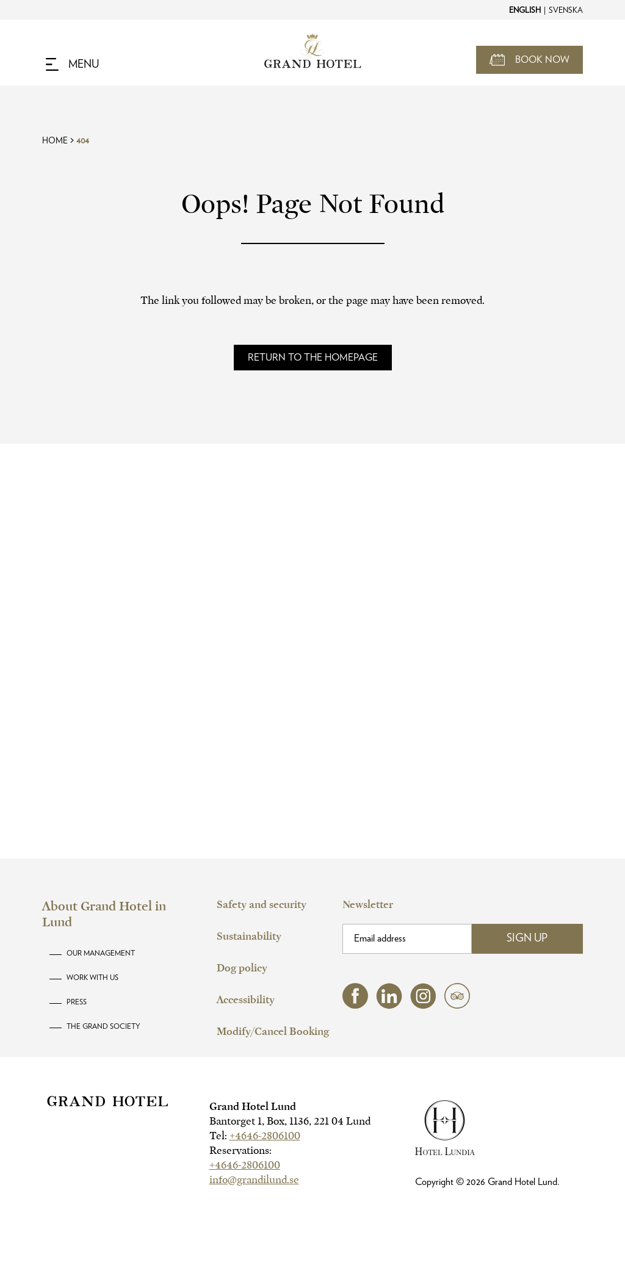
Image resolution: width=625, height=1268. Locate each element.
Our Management (101, 953)
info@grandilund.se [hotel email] (254, 1179)
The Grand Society (103, 1026)
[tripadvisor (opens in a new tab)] (457, 1005)
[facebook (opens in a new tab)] (355, 1005)
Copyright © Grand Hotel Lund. (487, 1182)
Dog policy (242, 968)
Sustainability (249, 936)
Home (55, 141)
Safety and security (261, 904)
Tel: (254, 1135)
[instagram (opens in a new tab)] (423, 1006)
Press (77, 1002)
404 (82, 141)
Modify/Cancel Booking (273, 1031)
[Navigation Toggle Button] (72, 64)
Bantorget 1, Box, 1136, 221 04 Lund (289, 1121)
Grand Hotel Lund (252, 1106)
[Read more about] (313, 357)
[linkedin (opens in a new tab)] (389, 1006)
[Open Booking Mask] (529, 60)
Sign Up (527, 938)
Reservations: (240, 1150)
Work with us (92, 977)
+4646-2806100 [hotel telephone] (264, 1135)
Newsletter (367, 904)
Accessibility (246, 999)
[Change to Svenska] (565, 9)
